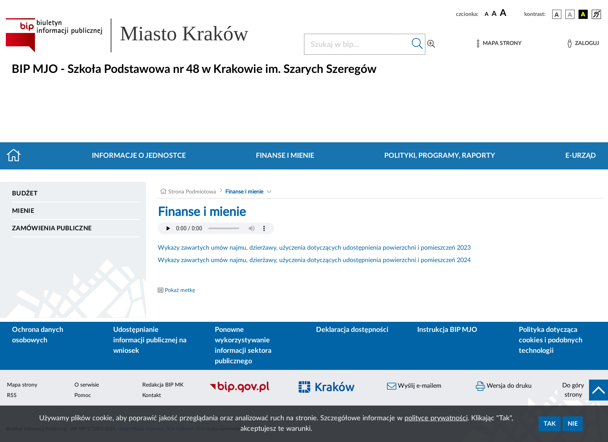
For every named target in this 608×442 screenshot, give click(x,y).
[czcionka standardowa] (486, 14)
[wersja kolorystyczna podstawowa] (557, 14)
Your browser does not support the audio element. (216, 228)
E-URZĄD (580, 155)
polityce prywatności (436, 418)
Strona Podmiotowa (192, 192)
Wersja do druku (504, 386)
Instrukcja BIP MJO (447, 329)
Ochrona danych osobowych (37, 335)
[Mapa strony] (499, 44)
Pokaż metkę (180, 290)
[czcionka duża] (511, 13)
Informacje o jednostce (139, 155)
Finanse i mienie (285, 155)
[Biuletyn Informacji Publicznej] (247, 391)
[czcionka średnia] (494, 14)
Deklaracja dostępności (352, 329)
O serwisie (86, 385)
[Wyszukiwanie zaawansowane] (431, 44)
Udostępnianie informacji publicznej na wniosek (150, 340)
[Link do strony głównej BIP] (138, 35)
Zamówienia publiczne (52, 228)
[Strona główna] (17, 155)
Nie (573, 424)
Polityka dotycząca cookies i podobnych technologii (550, 340)
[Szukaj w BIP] (357, 44)
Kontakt (151, 395)
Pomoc (82, 395)
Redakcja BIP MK (162, 385)
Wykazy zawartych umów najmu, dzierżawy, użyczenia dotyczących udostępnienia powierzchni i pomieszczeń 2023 (314, 248)
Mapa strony (22, 385)
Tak (550, 424)
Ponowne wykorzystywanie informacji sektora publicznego (243, 345)
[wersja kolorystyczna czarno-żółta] (583, 14)
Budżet (25, 193)
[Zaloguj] (583, 44)
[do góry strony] (582, 390)
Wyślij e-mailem (414, 386)
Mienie (23, 211)
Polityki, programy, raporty (439, 155)
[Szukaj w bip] (417, 44)
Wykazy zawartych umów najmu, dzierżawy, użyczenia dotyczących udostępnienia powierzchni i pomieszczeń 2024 (314, 260)
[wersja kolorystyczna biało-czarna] (570, 14)
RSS (12, 395)
